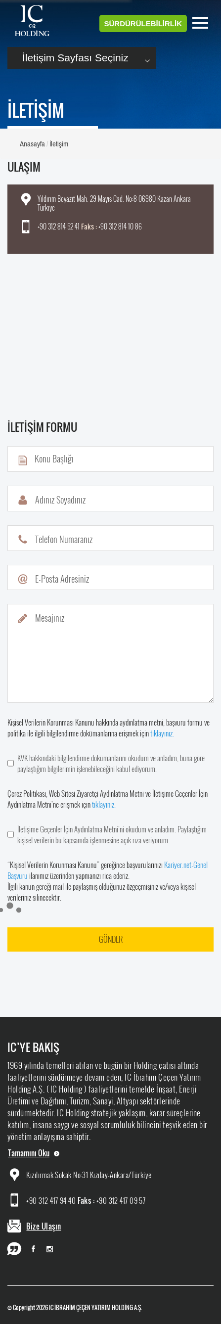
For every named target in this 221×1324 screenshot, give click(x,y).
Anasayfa (32, 143)
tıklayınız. (162, 733)
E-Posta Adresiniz (62, 579)
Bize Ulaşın (43, 1226)
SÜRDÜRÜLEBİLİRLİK (143, 23)
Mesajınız (49, 618)
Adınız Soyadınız (60, 500)
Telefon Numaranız (63, 539)
